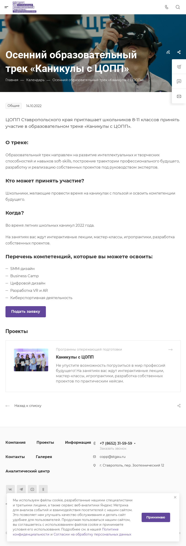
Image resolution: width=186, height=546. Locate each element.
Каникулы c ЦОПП (75, 357)
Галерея (44, 457)
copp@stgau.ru (113, 457)
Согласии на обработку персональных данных (92, 534)
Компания (15, 442)
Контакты (15, 457)
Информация (78, 442)
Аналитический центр (27, 471)
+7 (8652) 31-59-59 (116, 443)
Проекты (45, 442)
